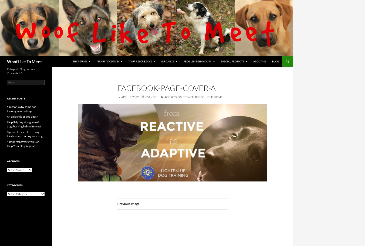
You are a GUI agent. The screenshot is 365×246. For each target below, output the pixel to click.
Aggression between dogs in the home (193, 97)
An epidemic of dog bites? (22, 116)
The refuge (80, 61)
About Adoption (108, 61)
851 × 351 (151, 97)
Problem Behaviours (197, 61)
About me (259, 61)
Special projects (232, 61)
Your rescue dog (140, 61)
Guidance (167, 61)
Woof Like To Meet (24, 61)
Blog (275, 61)
